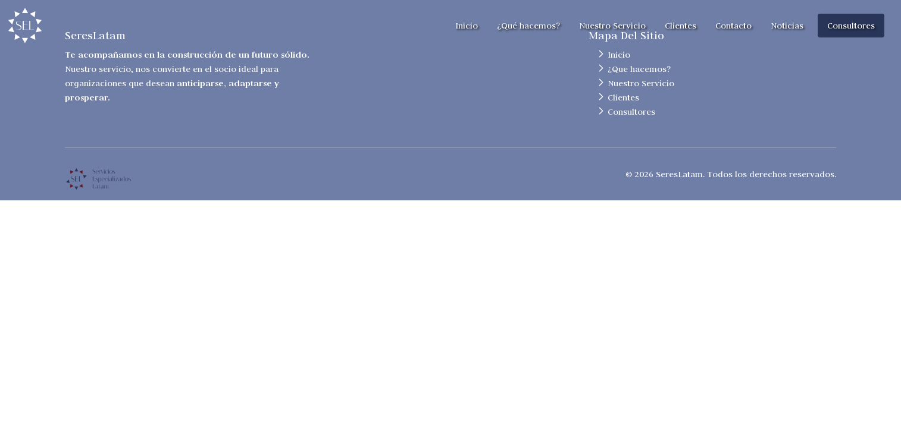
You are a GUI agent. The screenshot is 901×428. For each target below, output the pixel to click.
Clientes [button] (680, 25)
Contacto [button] (733, 25)
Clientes (623, 97)
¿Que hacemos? (639, 69)
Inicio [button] (466, 25)
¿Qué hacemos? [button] (528, 25)
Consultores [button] (851, 25)
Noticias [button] (787, 25)
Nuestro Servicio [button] (612, 25)
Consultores (631, 111)
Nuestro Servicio (641, 83)
